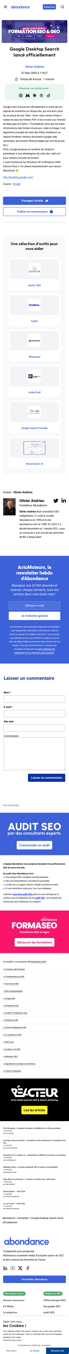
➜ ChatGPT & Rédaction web (15, 1013)
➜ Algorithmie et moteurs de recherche (19, 1064)
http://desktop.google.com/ (18, 177)
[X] (20, 1268)
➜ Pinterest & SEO (10, 1020)
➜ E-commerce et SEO (12, 1035)
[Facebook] (28, 1268)
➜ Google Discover (11, 1006)
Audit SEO (49, 1312)
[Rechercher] (62, 7)
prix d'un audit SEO (23, 894)
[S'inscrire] (49, 7)
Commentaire (11, 736)
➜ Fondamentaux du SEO (13, 977)
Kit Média (8, 1306)
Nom (7, 692)
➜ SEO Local (8, 1042)
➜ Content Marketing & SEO (14, 1027)
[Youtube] (13, 1268)
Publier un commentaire (35, 211)
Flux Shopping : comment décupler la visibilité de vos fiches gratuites (32, 1128)
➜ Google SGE (9, 998)
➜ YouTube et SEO (11, 984)
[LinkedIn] (5, 1268)
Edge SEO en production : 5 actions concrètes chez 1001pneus (29, 1179)
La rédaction (10, 1312)
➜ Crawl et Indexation (12, 1071)
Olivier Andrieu (31, 501)
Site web (8, 721)
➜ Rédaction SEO (10, 1056)
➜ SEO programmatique (13, 991)
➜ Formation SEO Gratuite (14, 969)
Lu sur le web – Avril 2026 (14, 1204)
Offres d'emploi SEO (54, 1300)
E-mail (8, 707)
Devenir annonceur (14, 1300)
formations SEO (38, 961)
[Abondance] (20, 7)
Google (17, 184)
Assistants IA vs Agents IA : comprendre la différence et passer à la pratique (34, 1155)
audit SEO (40, 898)
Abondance (8, 1218)
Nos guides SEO (52, 1306)
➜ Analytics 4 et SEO (11, 1049)
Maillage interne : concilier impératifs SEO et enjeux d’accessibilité (30, 1167)
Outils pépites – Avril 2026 (14, 1191)
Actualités (22, 1218)
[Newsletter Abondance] (34, 1279)
